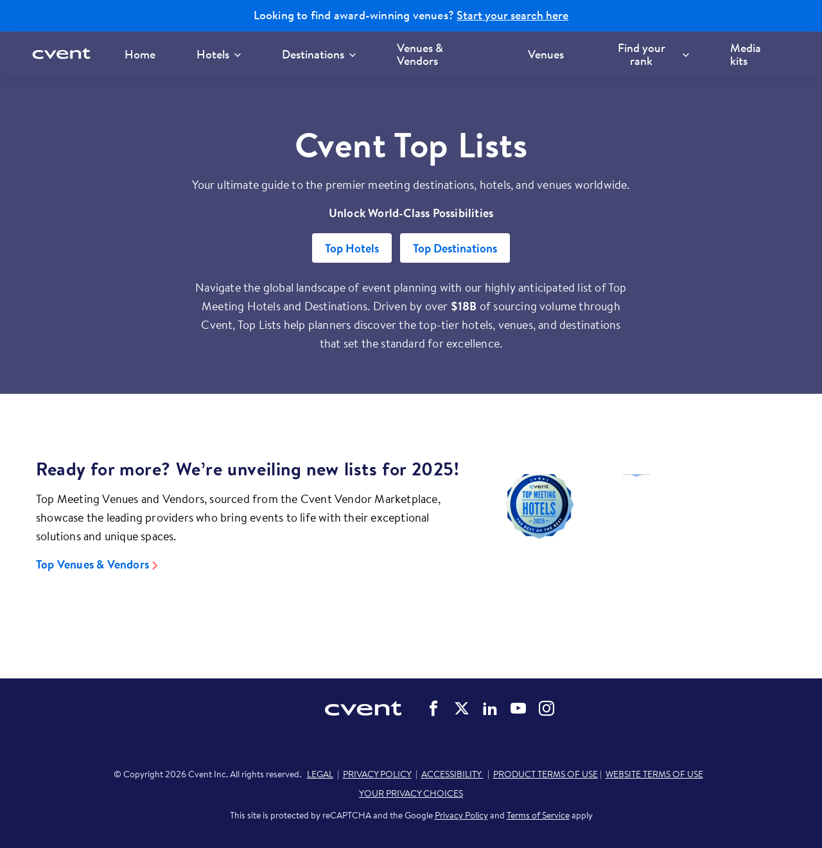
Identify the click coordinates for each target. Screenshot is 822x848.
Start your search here (512, 15)
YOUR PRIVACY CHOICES (411, 793)
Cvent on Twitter (461, 708)
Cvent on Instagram (546, 708)
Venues (546, 54)
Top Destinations (455, 248)
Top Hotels (352, 248)
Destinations (319, 54)
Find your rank (653, 54)
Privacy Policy (461, 815)
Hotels (219, 54)
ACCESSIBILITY (452, 774)
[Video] (636, 542)
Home (140, 54)
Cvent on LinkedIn (490, 708)
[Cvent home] (65, 54)
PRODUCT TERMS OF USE (545, 774)
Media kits (745, 54)
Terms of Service (538, 815)
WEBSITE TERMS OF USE (654, 774)
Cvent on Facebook (433, 708)
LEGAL (320, 774)
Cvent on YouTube (518, 708)
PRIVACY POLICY (377, 774)
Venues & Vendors (420, 54)
